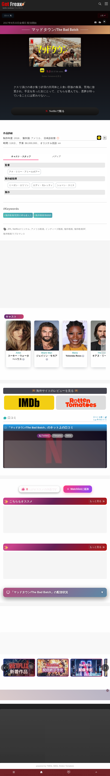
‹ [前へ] (5, 667)
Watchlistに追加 (78, 489)
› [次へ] (105, 667)
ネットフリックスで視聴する (55, 111)
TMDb (49, 766)
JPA (9, 229)
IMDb (55, 766)
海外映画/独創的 (43, 215)
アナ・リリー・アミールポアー (24, 171)
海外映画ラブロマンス (14, 234)
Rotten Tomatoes (66, 766)
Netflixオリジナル (21, 229)
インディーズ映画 (54, 229)
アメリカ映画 (37, 229)
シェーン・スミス (66, 185)
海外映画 (68, 229)
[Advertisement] (55, 620)
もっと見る (97, 501)
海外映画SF (79, 229)
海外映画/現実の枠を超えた (18, 215)
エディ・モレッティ (43, 185)
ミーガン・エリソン (19, 185)
